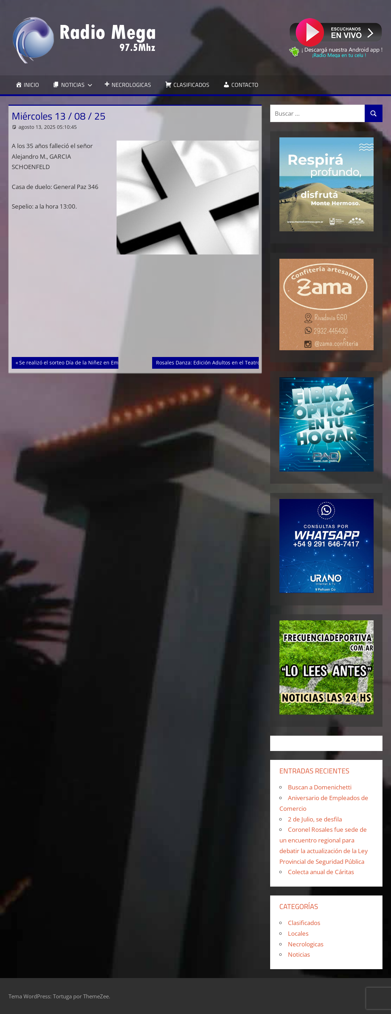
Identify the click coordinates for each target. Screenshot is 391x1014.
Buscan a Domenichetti (320, 787)
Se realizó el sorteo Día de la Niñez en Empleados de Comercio (93, 362)
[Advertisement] (135, 304)
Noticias (299, 954)
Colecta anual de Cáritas (321, 872)
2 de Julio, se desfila (315, 819)
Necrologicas (305, 944)
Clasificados (304, 923)
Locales (298, 933)
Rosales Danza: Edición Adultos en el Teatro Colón (215, 362)
